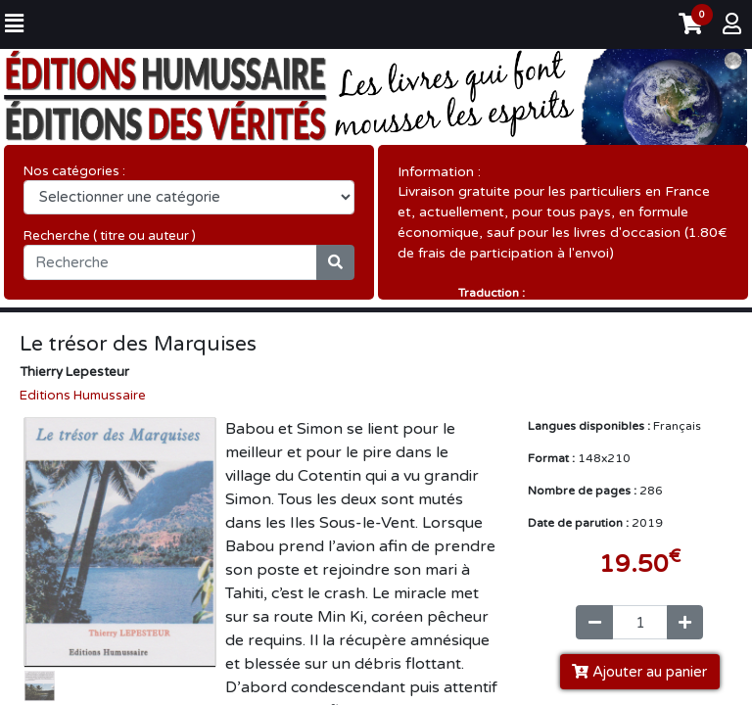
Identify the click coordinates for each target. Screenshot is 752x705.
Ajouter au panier (639, 675)
